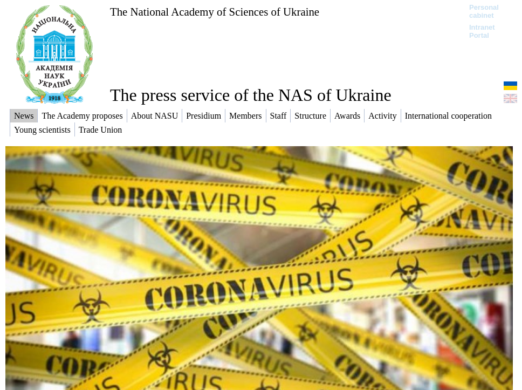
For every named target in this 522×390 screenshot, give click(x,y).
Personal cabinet (484, 11)
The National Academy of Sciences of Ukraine (214, 11)
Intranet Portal (482, 31)
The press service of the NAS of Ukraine (251, 95)
